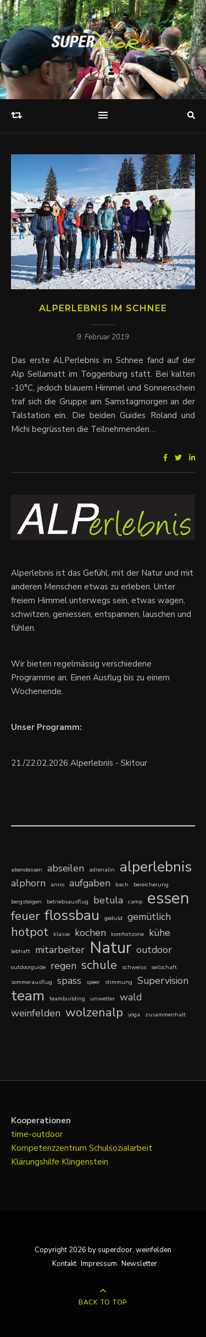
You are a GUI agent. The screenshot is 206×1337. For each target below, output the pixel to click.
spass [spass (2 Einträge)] (69, 980)
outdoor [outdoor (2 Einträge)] (154, 949)
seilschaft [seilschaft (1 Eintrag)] (164, 967)
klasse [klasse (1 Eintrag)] (61, 934)
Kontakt (64, 1264)
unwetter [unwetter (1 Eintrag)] (102, 998)
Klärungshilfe (36, 1161)
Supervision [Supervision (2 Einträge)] (162, 980)
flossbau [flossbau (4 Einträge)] (71, 915)
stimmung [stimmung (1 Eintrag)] (118, 982)
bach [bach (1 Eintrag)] (122, 884)
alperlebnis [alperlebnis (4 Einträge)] (156, 867)
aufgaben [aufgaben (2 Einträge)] (89, 883)
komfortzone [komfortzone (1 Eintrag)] (127, 934)
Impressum (99, 1264)
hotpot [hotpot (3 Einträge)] (29, 932)
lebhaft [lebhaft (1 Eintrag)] (20, 951)
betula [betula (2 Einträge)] (108, 900)
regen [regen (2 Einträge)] (63, 965)
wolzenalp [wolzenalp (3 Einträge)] (94, 1012)
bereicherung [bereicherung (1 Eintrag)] (151, 884)
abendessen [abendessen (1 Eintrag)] (26, 869)
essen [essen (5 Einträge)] (168, 898)
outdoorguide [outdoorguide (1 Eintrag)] (28, 967)
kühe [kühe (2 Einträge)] (159, 932)
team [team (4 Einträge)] (27, 996)
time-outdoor (37, 1134)
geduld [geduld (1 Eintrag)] (113, 918)
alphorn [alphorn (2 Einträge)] (28, 883)
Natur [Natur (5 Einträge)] (110, 948)
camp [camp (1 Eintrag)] (135, 901)
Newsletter (139, 1264)
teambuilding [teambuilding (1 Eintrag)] (67, 998)
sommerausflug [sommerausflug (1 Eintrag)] (31, 982)
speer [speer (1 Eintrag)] (93, 982)
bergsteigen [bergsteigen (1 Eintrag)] (26, 901)
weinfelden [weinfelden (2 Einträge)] (35, 1013)
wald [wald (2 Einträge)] (131, 997)
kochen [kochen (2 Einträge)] (90, 932)
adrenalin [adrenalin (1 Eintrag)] (102, 869)
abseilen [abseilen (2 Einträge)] (65, 868)
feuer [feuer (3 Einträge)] (25, 916)
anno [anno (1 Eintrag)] (57, 884)
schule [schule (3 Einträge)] (99, 965)
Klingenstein (85, 1161)
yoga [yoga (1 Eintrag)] (134, 1014)
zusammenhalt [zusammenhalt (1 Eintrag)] (165, 1014)
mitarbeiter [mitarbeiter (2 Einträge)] (60, 949)
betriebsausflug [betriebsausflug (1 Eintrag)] (67, 901)
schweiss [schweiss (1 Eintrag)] (134, 967)
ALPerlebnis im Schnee (103, 308)
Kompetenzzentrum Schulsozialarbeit (81, 1148)
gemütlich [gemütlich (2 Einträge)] (149, 916)
